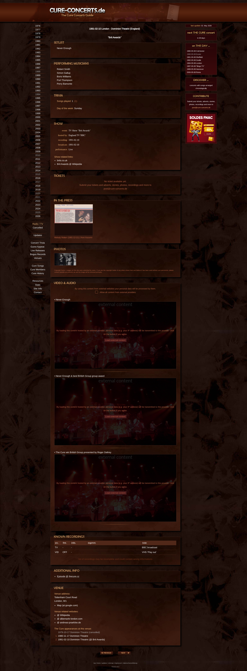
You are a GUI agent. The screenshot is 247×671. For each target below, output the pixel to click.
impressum (118, 663)
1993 (37, 90)
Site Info (38, 288)
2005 (37, 136)
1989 (37, 75)
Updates (38, 235)
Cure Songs (38, 265)
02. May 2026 (201, 26)
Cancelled (38, 227)
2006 (37, 140)
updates (104, 663)
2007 (37, 144)
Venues (38, 258)
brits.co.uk (62, 160)
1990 (37, 79)
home (99, 663)
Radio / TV (37, 224)
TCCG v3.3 (115, 667)
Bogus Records (38, 254)
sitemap (110, 663)
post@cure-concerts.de (115, 188)
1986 (37, 64)
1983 (37, 52)
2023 (37, 205)
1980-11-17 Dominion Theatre (73, 636)
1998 (37, 109)
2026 (37, 216)
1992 (37, 86)
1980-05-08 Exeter (194, 54)
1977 (37, 29)
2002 (37, 125)
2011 (37, 159)
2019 (37, 189)
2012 (37, 163)
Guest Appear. (38, 246)
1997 (37, 106)
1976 (37, 26)
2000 (37, 117)
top (95, 663)
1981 (37, 45)
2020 (37, 193)
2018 (37, 186)
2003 (37, 128)
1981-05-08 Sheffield (195, 57)
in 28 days (201, 38)
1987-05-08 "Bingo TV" (195, 66)
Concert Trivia (38, 243)
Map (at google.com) (67, 605)
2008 (37, 147)
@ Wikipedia (63, 615)
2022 (37, 201)
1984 (37, 56)
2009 (37, 151)
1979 (37, 37)
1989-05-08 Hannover (195, 69)
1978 (37, 33)
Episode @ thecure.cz (68, 576)
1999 (37, 113)
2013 (37, 166)
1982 (37, 48)
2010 (37, 155)
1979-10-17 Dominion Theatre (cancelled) (79, 632)
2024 (37, 208)
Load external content (115, 340)
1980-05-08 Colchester (195, 51)
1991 (37, 83)
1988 (37, 71)
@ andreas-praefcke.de (69, 622)
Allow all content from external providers (115, 292)
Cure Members (37, 269)
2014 (37, 170)
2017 (37, 182)
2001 (37, 121)
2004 (37, 132)
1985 (37, 60)
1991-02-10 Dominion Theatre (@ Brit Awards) (81, 639)
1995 (37, 98)
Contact (38, 292)
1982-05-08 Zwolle (194, 60)
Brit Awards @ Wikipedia (69, 164)
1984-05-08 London (194, 63)
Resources (37, 281)
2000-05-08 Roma (194, 72)
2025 (37, 212)
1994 (37, 94)
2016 (37, 178)
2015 (37, 174)
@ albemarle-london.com (69, 618)
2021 (37, 197)
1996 (37, 102)
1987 (37, 67)
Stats (37, 285)
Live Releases (38, 250)
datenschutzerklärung (130, 663)
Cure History (38, 273)
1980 (37, 41)
